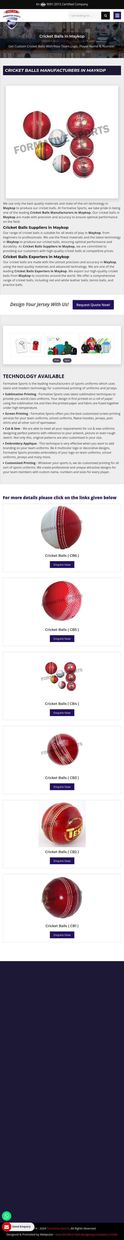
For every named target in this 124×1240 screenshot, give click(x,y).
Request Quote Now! (93, 304)
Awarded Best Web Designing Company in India (86, 1234)
